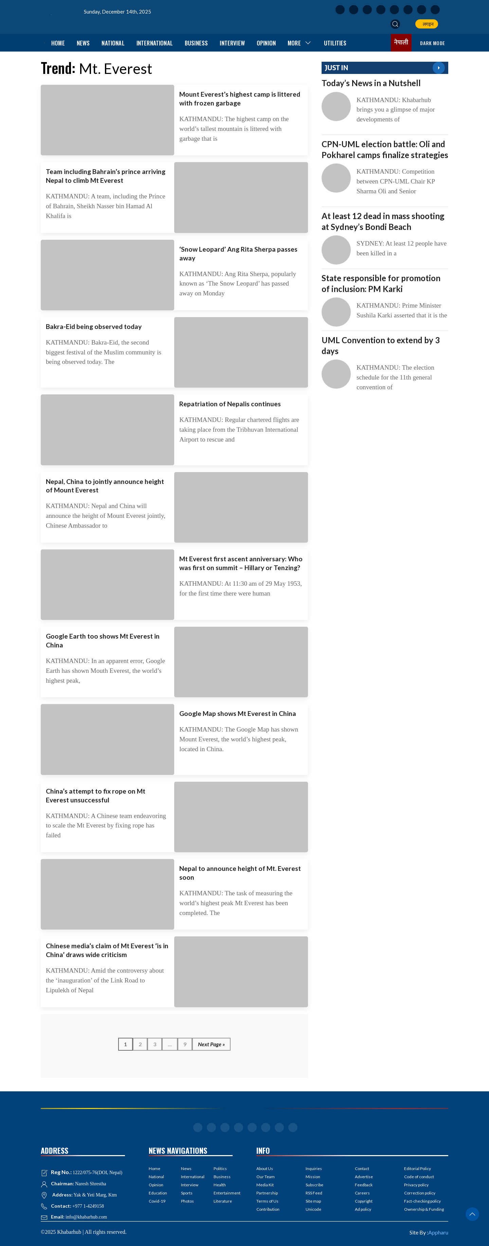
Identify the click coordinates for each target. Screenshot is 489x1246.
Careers (362, 1192)
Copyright (364, 1201)
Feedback (364, 1184)
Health (220, 1184)
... (170, 1044)
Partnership (267, 1192)
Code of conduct (419, 1176)
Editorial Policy (417, 1168)
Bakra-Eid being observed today (94, 326)
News (83, 43)
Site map (313, 1201)
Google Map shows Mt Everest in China (237, 713)
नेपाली (401, 43)
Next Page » (211, 1044)
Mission (313, 1176)
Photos (187, 1201)
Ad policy (363, 1209)
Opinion (266, 43)
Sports (187, 1192)
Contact (362, 1168)
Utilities (335, 43)
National (113, 43)
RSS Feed (314, 1192)
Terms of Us (267, 1201)
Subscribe (314, 1184)
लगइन (427, 24)
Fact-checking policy (422, 1201)
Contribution (267, 1209)
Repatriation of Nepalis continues (230, 404)
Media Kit (265, 1184)
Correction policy (419, 1192)
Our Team (265, 1176)
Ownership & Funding (424, 1209)
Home (58, 43)
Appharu (438, 1232)
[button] (395, 24)
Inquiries (314, 1168)
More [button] (300, 43)
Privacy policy (416, 1184)
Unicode (313, 1209)
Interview (232, 43)
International (155, 43)
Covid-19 (157, 1201)
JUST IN (336, 67)
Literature (223, 1201)
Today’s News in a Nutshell (371, 83)
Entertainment (223, 1192)
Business (196, 43)
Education (158, 1192)
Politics (220, 1168)
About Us (264, 1168)
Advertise (364, 1176)
